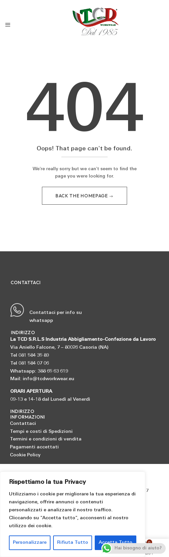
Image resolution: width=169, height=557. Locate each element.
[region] (72, 514)
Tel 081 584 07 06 (29, 363)
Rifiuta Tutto (72, 542)
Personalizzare (30, 542)
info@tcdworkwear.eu (48, 379)
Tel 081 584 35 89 (29, 355)
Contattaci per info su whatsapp (46, 313)
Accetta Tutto (115, 542)
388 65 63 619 (53, 371)
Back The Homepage (82, 196)
